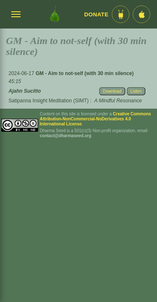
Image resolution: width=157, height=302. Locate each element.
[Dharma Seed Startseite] (54, 14)
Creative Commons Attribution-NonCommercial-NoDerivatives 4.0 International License (95, 119)
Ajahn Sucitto (24, 91)
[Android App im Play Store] (120, 14)
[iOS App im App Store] (141, 14)
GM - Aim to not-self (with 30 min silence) (85, 73)
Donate (96, 14)
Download (112, 91)
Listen (136, 91)
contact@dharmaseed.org (65, 135)
